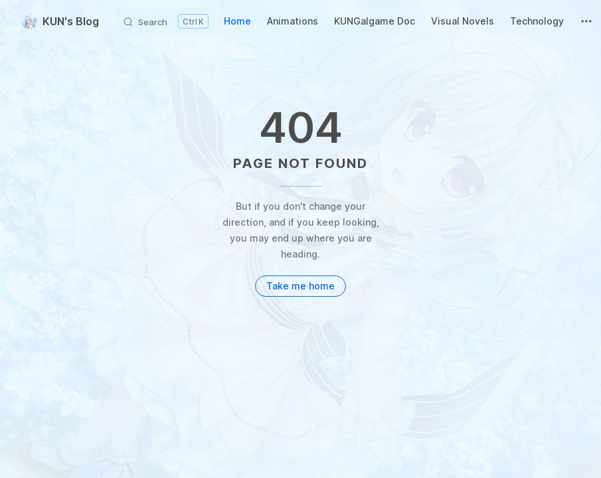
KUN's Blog (60, 21)
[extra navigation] (586, 21)
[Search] (165, 21)
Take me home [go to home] (300, 285)
